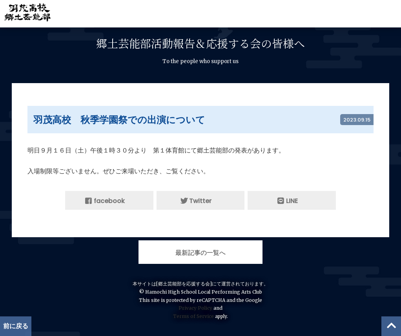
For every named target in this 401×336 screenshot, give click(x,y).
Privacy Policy (195, 308)
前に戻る (15, 326)
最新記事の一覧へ (200, 252)
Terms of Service (193, 316)
